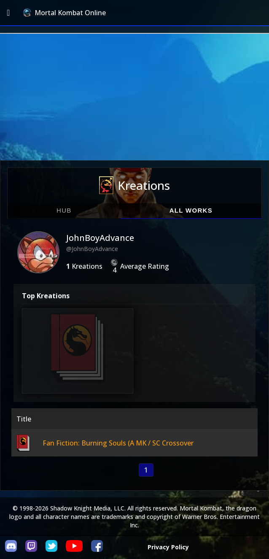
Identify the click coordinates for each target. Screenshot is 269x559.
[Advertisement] (134, 97)
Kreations (134, 185)
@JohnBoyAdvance (92, 249)
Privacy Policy (168, 547)
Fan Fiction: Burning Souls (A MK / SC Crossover (118, 443)
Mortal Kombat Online (64, 12)
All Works (191, 210)
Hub (64, 210)
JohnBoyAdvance (100, 237)
